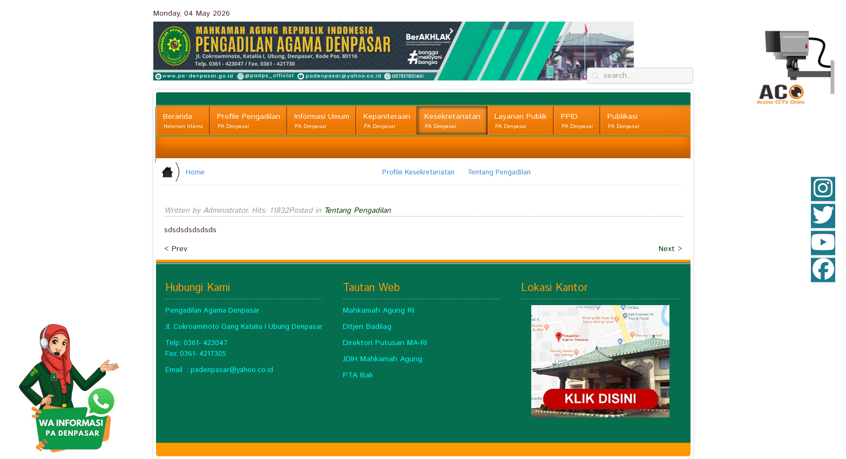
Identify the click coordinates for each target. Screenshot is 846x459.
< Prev (175, 249)
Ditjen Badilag (367, 326)
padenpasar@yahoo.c (226, 370)
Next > (670, 249)
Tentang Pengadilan (357, 210)
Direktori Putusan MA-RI (385, 343)
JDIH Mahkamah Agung (382, 359)
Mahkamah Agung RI (378, 310)
